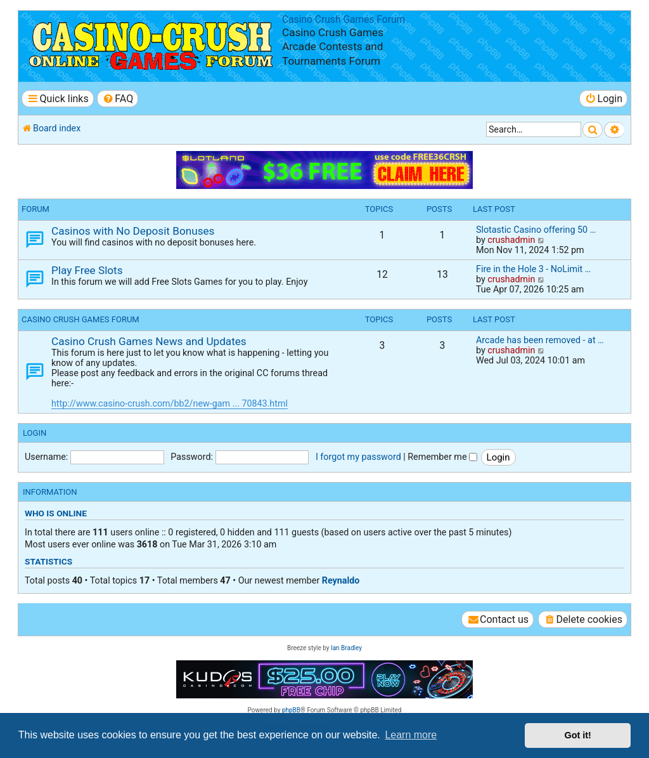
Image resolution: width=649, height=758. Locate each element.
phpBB (291, 710)
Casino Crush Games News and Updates (149, 341)
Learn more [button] (411, 734)
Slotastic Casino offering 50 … (536, 230)
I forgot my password (358, 457)
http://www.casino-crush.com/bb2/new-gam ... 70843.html (169, 403)
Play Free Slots (87, 270)
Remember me (442, 457)
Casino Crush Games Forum (343, 19)
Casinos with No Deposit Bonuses (132, 231)
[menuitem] (117, 98)
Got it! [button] (578, 735)
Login (34, 433)
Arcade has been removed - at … (540, 340)
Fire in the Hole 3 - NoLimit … (533, 269)
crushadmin (511, 240)
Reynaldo (341, 580)
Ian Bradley (346, 647)
